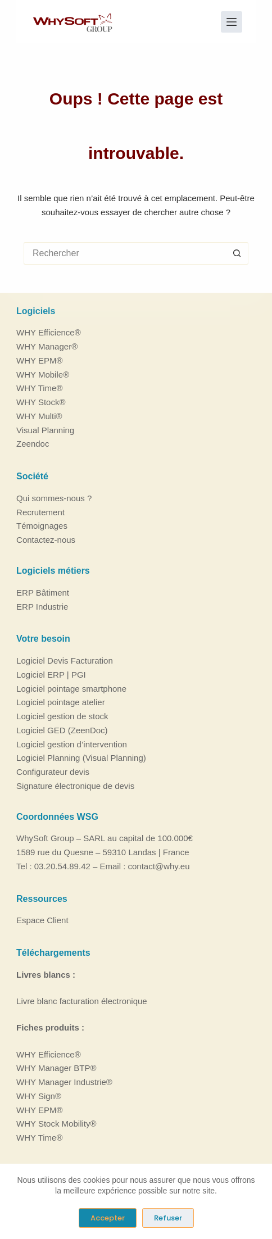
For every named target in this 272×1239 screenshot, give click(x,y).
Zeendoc (32, 443)
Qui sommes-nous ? (54, 498)
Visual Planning (45, 430)
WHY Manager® (47, 346)
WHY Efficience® (48, 332)
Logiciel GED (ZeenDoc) (62, 730)
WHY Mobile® (42, 374)
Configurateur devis (52, 772)
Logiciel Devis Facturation (64, 660)
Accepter (107, 1218)
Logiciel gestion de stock (62, 716)
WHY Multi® (39, 416)
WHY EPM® (39, 360)
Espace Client (42, 920)
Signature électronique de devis (75, 786)
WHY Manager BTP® (56, 1068)
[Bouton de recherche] (237, 253)
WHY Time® (39, 388)
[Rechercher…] (125, 253)
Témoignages (41, 525)
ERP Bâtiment (42, 592)
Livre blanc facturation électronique (81, 1001)
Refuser (168, 1218)
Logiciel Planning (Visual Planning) (81, 758)
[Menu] (231, 22)
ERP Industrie (42, 606)
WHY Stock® (40, 402)
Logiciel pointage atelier (60, 702)
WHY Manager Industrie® (64, 1082)
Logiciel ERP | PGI (51, 674)
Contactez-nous (45, 539)
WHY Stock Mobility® (56, 1123)
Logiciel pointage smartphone (71, 688)
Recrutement (40, 512)
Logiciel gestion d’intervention (71, 744)
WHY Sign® (38, 1096)
